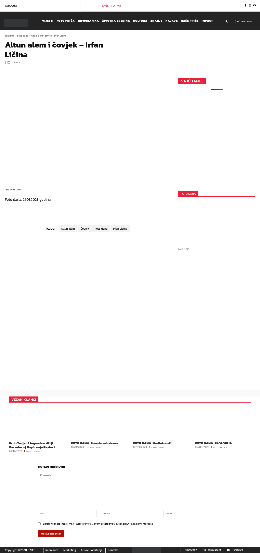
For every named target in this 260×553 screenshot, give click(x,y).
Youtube (237, 549)
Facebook (191, 549)
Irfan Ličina (120, 229)
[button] (226, 21)
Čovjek (84, 229)
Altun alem (68, 229)
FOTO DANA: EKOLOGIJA (213, 443)
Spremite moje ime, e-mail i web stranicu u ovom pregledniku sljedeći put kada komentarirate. (98, 524)
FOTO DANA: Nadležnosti (152, 443)
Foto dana (22, 36)
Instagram (214, 549)
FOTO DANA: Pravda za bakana (94, 443)
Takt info (10, 36)
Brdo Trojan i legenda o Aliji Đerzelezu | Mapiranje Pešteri (32, 445)
